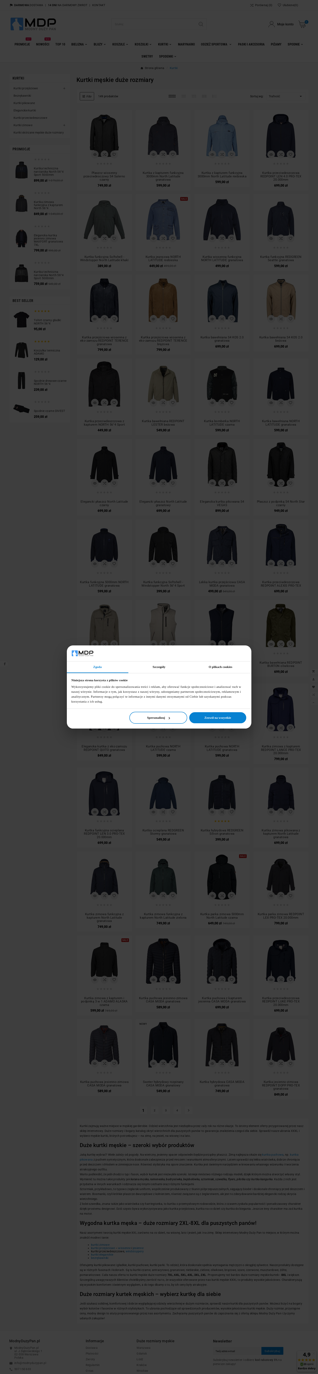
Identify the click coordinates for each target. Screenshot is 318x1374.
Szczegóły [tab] (159, 667)
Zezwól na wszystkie (217, 717)
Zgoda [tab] (97, 667)
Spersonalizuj (158, 717)
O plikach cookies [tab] (220, 667)
